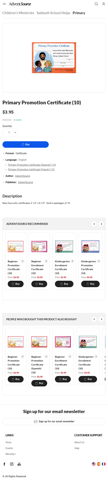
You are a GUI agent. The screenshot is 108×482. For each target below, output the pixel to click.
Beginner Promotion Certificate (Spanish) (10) (37, 364)
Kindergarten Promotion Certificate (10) (88, 267)
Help (76, 448)
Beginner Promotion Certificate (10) (14, 267)
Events (9, 448)
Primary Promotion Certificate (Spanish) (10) (32, 164)
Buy (26, 144)
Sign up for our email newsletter (54, 421)
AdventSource (22, 176)
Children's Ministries (18, 13)
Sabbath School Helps (53, 13)
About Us (79, 442)
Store (8, 442)
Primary (79, 13)
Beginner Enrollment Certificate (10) (37, 267)
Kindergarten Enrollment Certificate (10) (62, 267)
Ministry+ (11, 454)
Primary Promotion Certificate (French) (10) (31, 169)
